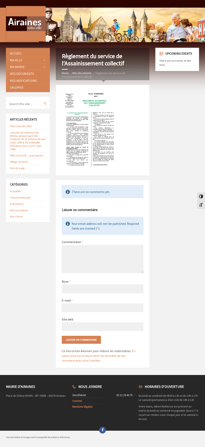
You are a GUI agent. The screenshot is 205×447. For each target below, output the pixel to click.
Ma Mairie (17, 67)
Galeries (16, 87)
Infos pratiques (19, 210)
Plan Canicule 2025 (21, 126)
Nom (66, 281)
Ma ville (16, 60)
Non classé (16, 216)
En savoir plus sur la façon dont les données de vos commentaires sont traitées (98, 355)
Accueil (16, 53)
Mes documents (82, 73)
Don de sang (17, 168)
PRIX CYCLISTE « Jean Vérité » (27, 155)
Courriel (77, 401)
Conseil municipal (20, 197)
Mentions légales (82, 406)
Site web (67, 319)
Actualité (15, 191)
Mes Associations (23, 81)
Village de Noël (18, 162)
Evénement (16, 204)
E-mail (67, 300)
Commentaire (72, 242)
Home (65, 73)
